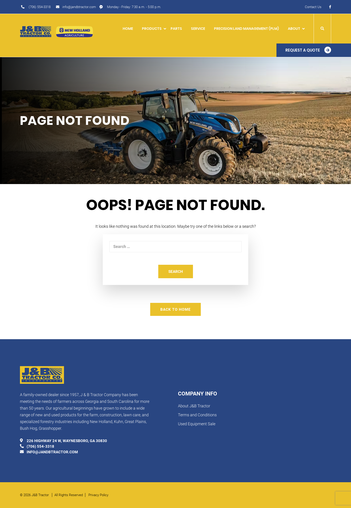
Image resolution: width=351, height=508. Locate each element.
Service (198, 28)
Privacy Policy (98, 495)
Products (152, 28)
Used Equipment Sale (196, 423)
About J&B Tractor (194, 406)
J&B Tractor (41, 495)
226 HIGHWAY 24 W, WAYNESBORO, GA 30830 (67, 441)
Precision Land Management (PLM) (246, 28)
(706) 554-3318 (40, 7)
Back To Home (175, 309)
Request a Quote (302, 50)
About (294, 28)
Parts (176, 28)
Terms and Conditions (197, 414)
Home (128, 28)
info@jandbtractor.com (79, 7)
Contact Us (313, 7)
